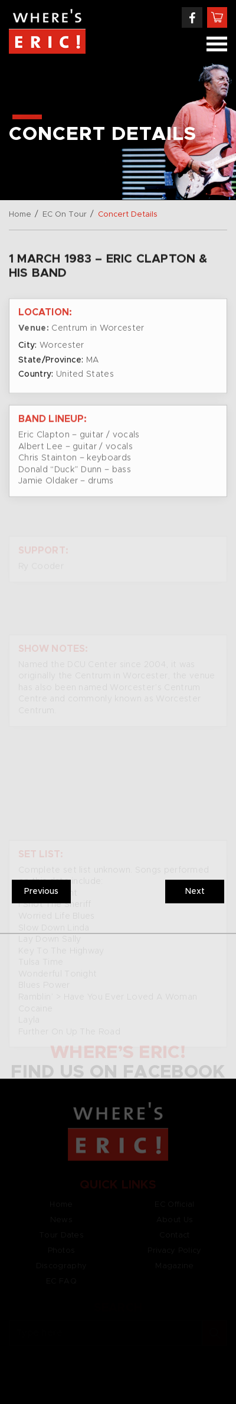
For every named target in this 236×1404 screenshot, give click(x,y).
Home (20, 214)
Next (195, 891)
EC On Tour (64, 214)
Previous (41, 891)
